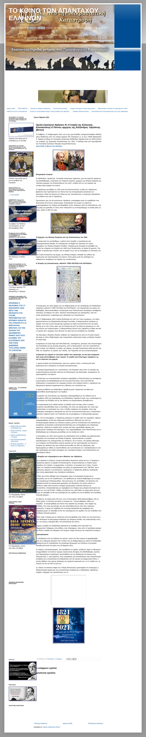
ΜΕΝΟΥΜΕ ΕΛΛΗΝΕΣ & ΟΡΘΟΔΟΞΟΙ (18, 427)
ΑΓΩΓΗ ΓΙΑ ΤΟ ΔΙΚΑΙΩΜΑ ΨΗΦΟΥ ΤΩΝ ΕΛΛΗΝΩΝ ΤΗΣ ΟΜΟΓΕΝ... (50, 111)
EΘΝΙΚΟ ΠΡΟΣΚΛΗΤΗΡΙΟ (81, 111)
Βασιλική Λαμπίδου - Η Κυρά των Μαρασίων (18, 445)
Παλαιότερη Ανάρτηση (95, 723)
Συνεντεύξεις (15, 195)
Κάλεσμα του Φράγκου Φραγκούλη (40, 108)
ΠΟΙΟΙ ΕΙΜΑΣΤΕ (22, 108)
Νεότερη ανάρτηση (40, 723)
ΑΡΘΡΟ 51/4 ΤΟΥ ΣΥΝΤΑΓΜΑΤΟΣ (17, 111)
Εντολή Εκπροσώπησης (60, 108)
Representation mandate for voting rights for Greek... (113, 108)
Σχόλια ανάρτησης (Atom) (51, 727)
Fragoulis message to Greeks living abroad (82, 108)
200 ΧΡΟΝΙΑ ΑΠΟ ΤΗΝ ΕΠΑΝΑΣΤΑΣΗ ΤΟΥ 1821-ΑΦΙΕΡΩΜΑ (110, 111)
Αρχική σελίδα (11, 108)
